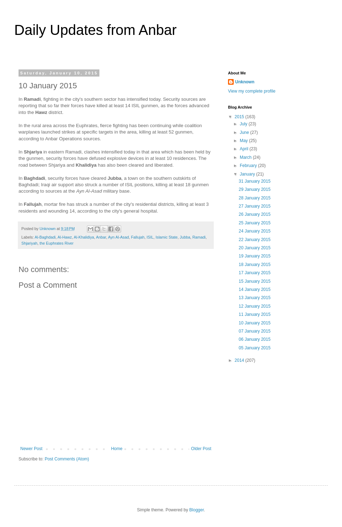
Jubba (185, 237)
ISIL (150, 237)
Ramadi (199, 237)
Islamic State (167, 237)
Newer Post (31, 448)
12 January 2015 (254, 306)
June (245, 132)
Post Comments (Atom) (67, 458)
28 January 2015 (254, 197)
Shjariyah (29, 243)
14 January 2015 (254, 289)
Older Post (201, 448)
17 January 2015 (254, 272)
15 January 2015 (254, 281)
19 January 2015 (254, 256)
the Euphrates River (56, 243)
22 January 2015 (254, 239)
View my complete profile (251, 91)
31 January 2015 (254, 181)
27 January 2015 (254, 206)
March (246, 157)
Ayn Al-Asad (118, 237)
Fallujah (138, 237)
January (248, 174)
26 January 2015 (254, 214)
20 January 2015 (254, 247)
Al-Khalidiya (84, 237)
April (244, 148)
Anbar (101, 237)
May (244, 140)
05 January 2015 (254, 347)
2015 (240, 116)
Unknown (244, 81)
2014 (240, 360)
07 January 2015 (254, 331)
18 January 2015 (254, 264)
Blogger (196, 509)
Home (117, 448)
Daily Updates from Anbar (95, 30)
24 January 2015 (254, 231)
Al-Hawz (64, 237)
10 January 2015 (254, 322)
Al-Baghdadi (45, 237)
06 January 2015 (254, 339)
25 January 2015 (254, 222)
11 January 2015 (254, 314)
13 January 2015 (254, 297)
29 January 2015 (254, 189)
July (244, 123)
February (249, 165)
